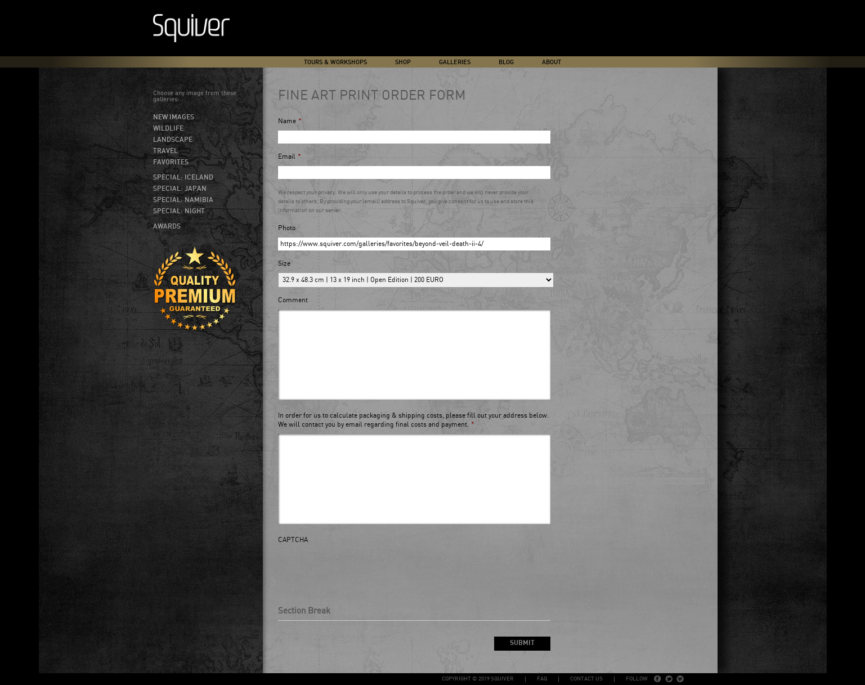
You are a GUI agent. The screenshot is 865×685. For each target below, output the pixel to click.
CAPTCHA (293, 540)
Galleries (454, 62)
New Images (173, 117)
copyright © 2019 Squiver (478, 679)
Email (289, 156)
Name (290, 121)
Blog (506, 62)
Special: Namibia (183, 199)
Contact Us (586, 679)
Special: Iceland (183, 177)
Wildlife (168, 128)
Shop (403, 62)
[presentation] (363, 571)
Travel (165, 150)
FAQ (542, 679)
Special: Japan (180, 188)
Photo (286, 228)
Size (284, 263)
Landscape (172, 139)
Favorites (171, 162)
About (551, 62)
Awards (167, 226)
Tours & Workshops (335, 62)
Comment (293, 300)
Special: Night (179, 211)
